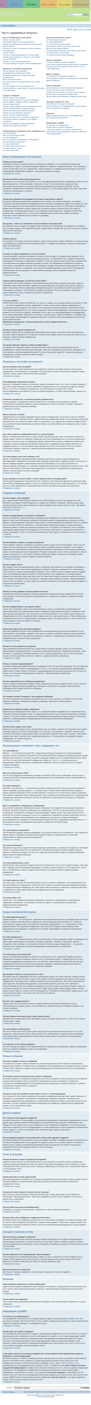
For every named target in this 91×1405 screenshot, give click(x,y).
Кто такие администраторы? (56, 40)
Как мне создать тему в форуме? (14, 98)
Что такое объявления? (11, 144)
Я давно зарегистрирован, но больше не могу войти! (21, 57)
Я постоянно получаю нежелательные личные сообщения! (67, 64)
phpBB (37, 1395)
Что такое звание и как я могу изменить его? (18, 86)
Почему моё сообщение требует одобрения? (19, 123)
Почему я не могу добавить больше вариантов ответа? (22, 106)
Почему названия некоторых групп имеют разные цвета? (66, 50)
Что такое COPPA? (9, 59)
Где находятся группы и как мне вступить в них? (63, 46)
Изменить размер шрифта (89, 25)
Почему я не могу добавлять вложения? (17, 113)
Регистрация (80, 29)
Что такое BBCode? (10, 133)
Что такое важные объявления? (14, 142)
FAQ (71, 29)
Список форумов (8, 25)
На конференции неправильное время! (17, 73)
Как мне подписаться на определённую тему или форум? (66, 106)
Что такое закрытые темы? (12, 148)
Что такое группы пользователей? (58, 44)
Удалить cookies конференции (46, 1392)
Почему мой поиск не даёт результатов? (60, 90)
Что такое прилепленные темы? (14, 146)
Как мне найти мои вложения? (57, 118)
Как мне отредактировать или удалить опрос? (19, 108)
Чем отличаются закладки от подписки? (60, 104)
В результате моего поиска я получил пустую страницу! (66, 92)
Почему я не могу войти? (12, 40)
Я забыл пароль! (9, 53)
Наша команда (29, 1392)
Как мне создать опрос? (11, 104)
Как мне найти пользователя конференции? (62, 94)
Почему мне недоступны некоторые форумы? (19, 110)
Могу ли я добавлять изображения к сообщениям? (21, 139)
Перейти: (10, 1387)
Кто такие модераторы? (54, 42)
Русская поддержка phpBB (45, 1396)
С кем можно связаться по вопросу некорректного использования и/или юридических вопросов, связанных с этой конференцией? (67, 132)
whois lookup (64, 1361)
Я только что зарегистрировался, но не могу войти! (21, 55)
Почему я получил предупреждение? (16, 115)
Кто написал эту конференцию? (57, 125)
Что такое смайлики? (10, 137)
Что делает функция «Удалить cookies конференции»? (22, 63)
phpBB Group (74, 1319)
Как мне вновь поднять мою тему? (15, 126)
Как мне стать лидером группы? (57, 48)
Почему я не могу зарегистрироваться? (17, 61)
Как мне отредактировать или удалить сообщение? (21, 100)
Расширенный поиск (81, 17)
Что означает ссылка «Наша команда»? (60, 55)
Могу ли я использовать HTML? (14, 135)
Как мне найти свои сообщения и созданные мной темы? (66, 96)
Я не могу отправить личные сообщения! (60, 62)
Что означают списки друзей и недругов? (60, 76)
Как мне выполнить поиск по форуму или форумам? (64, 88)
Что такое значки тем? (11, 150)
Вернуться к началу (12, 174)
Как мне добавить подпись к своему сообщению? (20, 102)
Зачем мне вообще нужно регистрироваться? (19, 42)
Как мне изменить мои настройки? (15, 71)
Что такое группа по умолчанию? (58, 53)
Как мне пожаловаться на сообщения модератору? (21, 117)
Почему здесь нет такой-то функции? (59, 127)
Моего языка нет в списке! (12, 79)
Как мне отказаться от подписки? (58, 108)
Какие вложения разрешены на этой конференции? (64, 115)
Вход (89, 29)
